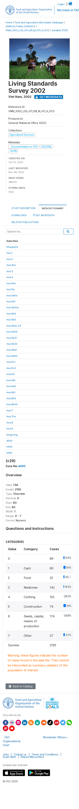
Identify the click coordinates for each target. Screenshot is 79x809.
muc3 (9, 271)
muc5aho (11, 295)
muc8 (9, 422)
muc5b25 (11, 331)
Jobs (6, 754)
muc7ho (11, 416)
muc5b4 (11, 313)
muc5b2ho (12, 307)
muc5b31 (11, 337)
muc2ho (11, 265)
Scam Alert (9, 756)
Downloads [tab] (19, 215)
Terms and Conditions (45, 754)
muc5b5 (11, 319)
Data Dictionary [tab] (52, 208)
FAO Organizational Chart (11, 741)
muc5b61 (11, 349)
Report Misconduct (32, 756)
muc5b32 (11, 343)
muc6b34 (11, 404)
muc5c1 (10, 361)
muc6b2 (11, 398)
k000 (9, 452)
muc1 (9, 252)
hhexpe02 (12, 246)
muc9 (9, 428)
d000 (9, 440)
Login (61, 4)
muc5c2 (11, 368)
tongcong (12, 434)
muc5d (10, 373)
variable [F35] (60, 30)
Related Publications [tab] (25, 222)
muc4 (9, 277)
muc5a (10, 289)
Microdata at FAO (68, 10)
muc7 (9, 410)
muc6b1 (10, 392)
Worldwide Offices (54, 737)
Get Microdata (48, 97)
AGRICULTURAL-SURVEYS (20, 26)
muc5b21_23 (13, 325)
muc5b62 (11, 355)
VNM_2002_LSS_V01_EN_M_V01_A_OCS (27, 30)
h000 (9, 446)
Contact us (20, 754)
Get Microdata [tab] (44, 215)
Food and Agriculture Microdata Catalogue (39, 22)
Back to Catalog (20, 686)
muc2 (9, 259)
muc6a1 (10, 380)
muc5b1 (10, 301)
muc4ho (11, 283)
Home (9, 22)
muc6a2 (11, 386)
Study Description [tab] (23, 208)
